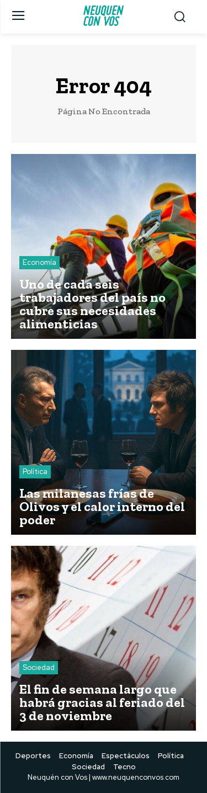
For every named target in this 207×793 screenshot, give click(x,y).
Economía (39, 262)
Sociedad (39, 667)
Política (35, 471)
